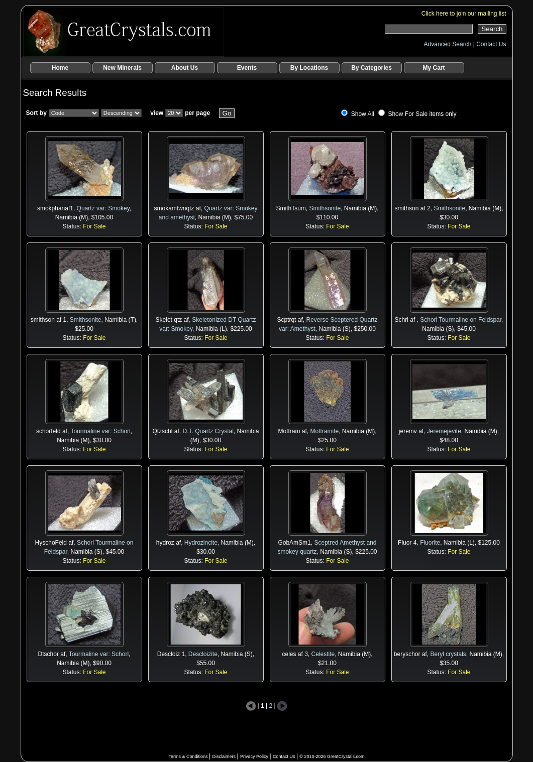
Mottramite (324, 431)
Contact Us (491, 44)
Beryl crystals (448, 654)
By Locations (309, 67)
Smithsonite (325, 208)
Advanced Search (448, 44)
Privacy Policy (255, 756)
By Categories (371, 67)
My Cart (433, 67)
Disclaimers (224, 756)
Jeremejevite (444, 431)
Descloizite (203, 654)
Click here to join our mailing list (463, 13)
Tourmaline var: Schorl (100, 431)
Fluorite (430, 542)
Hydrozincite (201, 542)
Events (247, 67)
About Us (184, 67)
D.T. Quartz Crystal (207, 431)
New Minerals (122, 67)
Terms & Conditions (188, 756)
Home (60, 67)
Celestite (323, 654)
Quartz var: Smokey (103, 208)
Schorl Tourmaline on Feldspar (460, 319)
